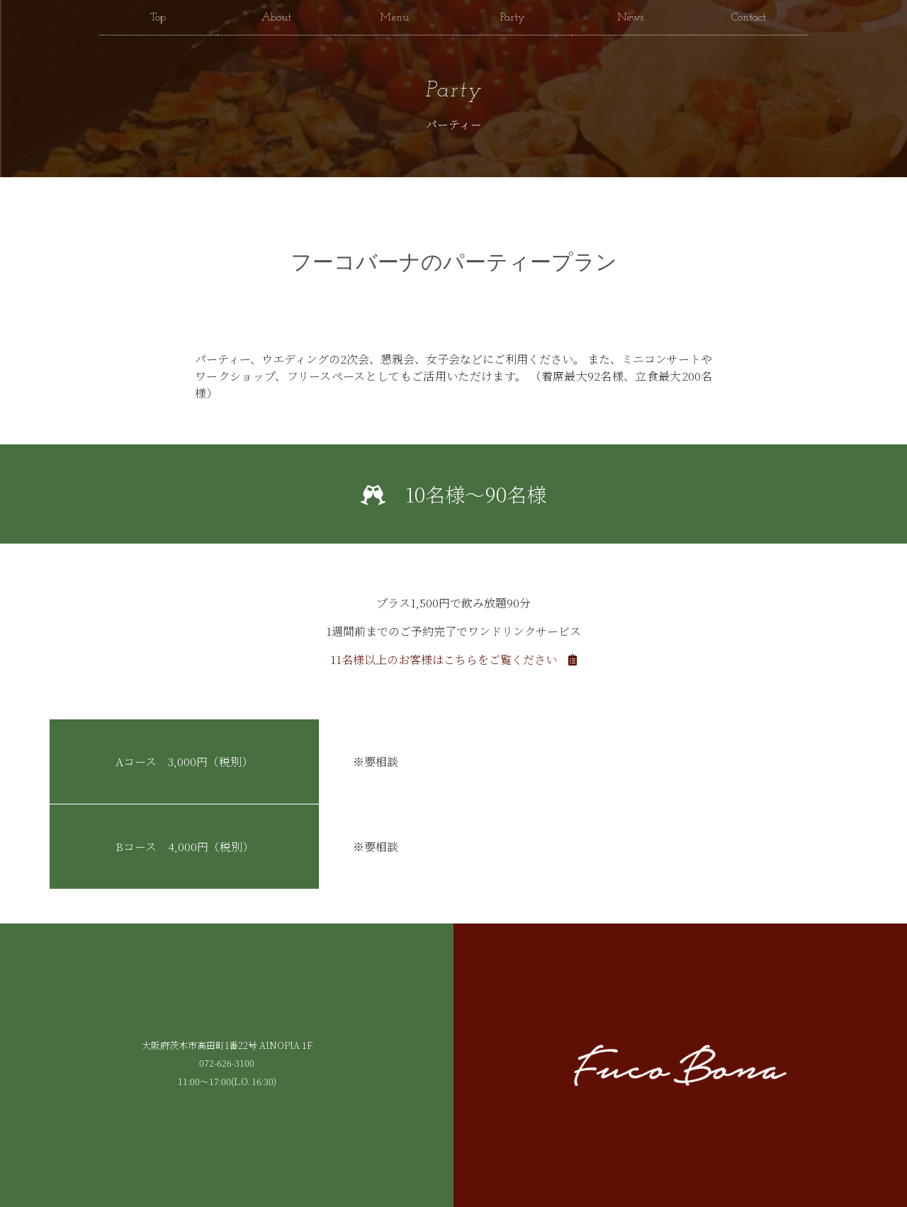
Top (158, 17)
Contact (748, 17)
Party (512, 17)
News (630, 17)
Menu (394, 17)
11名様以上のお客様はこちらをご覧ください (453, 659)
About (276, 17)
